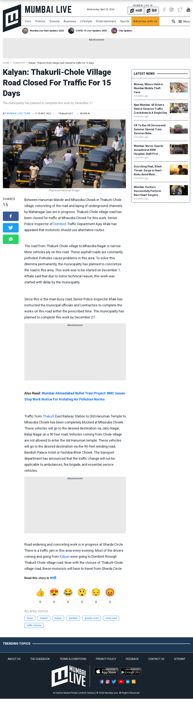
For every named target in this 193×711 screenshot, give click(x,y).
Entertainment (106, 21)
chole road (111, 618)
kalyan (58, 618)
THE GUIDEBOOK (40, 658)
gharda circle (91, 618)
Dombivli (60, 224)
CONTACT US (156, 658)
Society (55, 21)
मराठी (53, 578)
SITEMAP (179, 658)
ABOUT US (14, 658)
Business (70, 21)
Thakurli (48, 416)
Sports (124, 21)
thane (30, 618)
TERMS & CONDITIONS (73, 658)
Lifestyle (86, 21)
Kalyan (65, 556)
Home (6, 63)
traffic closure (34, 625)
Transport (18, 63)
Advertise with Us (145, 21)
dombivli (73, 618)
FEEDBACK (132, 658)
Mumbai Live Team (18, 113)
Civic (28, 21)
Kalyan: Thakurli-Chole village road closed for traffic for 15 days (61, 63)
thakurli (44, 618)
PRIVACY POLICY (106, 658)
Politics (40, 21)
